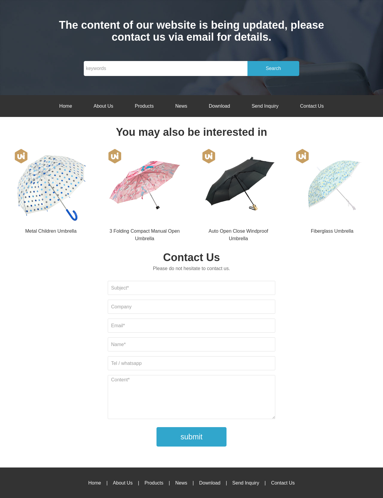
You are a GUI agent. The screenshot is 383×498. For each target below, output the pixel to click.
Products (144, 106)
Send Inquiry (265, 106)
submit (191, 436)
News (181, 106)
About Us (103, 106)
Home (65, 106)
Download (219, 106)
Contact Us (312, 106)
